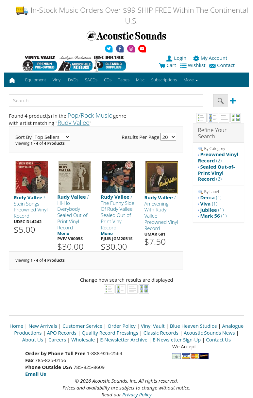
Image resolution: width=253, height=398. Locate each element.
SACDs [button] (91, 80)
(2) (218, 157)
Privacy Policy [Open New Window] (136, 394)
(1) (210, 197)
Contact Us (218, 339)
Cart (167, 65)
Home (16, 326)
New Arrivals (42, 326)
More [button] (191, 80)
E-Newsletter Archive (123, 339)
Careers (57, 339)
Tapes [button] (123, 80)
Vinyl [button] (57, 80)
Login (177, 58)
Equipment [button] (35, 80)
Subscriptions (164, 80)
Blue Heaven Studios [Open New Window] (193, 326)
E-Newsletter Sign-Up (177, 339)
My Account (210, 58)
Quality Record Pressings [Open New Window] (110, 332)
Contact (222, 65)
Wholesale (83, 339)
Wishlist (193, 65)
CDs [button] (107, 80)
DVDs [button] (73, 80)
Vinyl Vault (153, 326)
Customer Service (82, 326)
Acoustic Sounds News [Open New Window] (209, 332)
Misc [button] (140, 80)
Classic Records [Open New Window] (160, 332)
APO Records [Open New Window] (61, 332)
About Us (32, 339)
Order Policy (122, 326)
